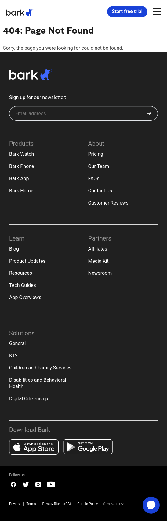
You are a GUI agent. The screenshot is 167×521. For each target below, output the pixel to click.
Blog (14, 249)
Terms (31, 504)
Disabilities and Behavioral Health (37, 383)
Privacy (14, 504)
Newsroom (100, 273)
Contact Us (100, 191)
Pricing (95, 154)
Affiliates (97, 249)
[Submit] (149, 113)
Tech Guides (22, 285)
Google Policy (87, 504)
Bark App (19, 178)
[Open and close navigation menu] (156, 11)
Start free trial (127, 11)
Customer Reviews (108, 203)
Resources (20, 273)
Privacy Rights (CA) (56, 504)
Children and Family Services (40, 368)
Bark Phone (21, 166)
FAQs (94, 178)
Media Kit (98, 261)
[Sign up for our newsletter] (83, 113)
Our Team (98, 166)
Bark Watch (21, 154)
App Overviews (25, 297)
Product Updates (27, 261)
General (17, 343)
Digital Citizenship (28, 398)
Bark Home (21, 191)
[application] (151, 505)
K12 (13, 356)
